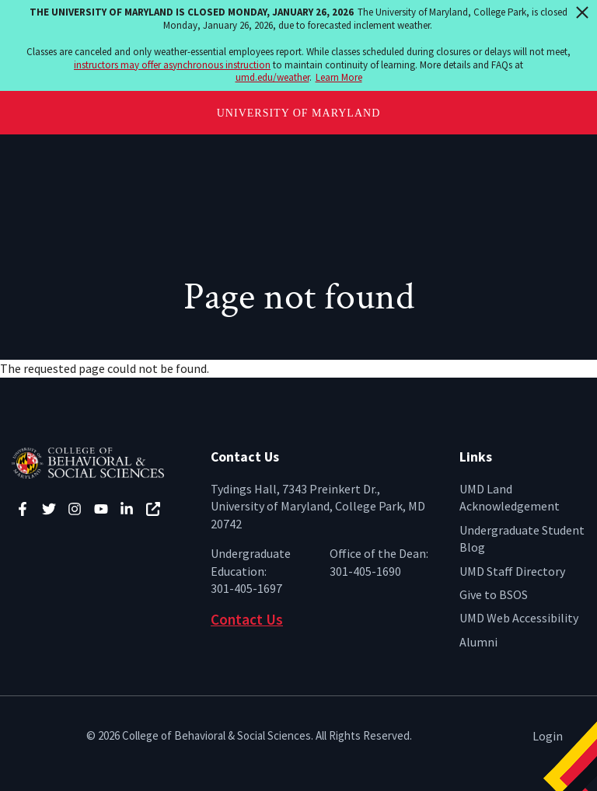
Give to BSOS (493, 594)
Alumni (478, 642)
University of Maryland (299, 113)
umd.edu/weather (272, 77)
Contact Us (247, 619)
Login (547, 736)
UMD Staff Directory (512, 571)
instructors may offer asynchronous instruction (172, 64)
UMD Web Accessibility (518, 617)
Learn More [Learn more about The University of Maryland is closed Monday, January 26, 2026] (339, 77)
